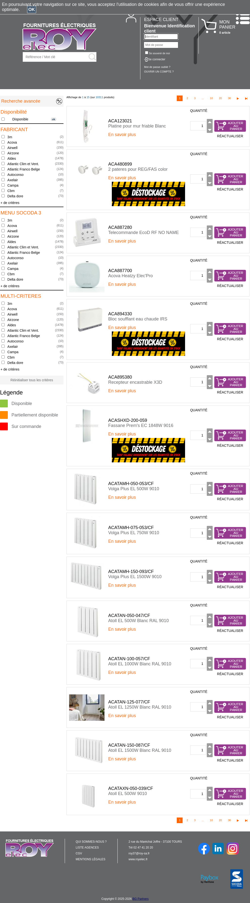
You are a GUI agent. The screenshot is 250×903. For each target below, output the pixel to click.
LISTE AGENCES (87, 847)
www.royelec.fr (138, 859)
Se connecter (156, 59)
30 (229, 98)
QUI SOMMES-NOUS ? (91, 841)
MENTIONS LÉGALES (90, 859)
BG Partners (141, 899)
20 (220, 98)
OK (31, 9)
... (203, 98)
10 (211, 98)
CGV (79, 853)
